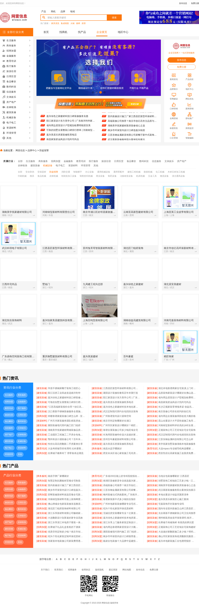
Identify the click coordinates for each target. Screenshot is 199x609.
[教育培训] (41, 448)
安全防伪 (30, 172)
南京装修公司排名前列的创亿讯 (174, 411)
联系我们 (58, 569)
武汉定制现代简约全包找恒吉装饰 (120, 411)
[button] (93, 92)
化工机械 (160, 172)
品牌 (63, 11)
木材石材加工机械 (176, 172)
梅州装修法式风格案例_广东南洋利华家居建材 (121, 494)
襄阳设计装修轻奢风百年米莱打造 (120, 393)
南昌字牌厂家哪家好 (58, 476)
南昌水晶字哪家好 (112, 448)
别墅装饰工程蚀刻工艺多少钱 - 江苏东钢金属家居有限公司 (132, 114)
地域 (72, 11)
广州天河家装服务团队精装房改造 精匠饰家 (66, 420)
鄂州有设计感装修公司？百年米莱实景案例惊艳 (66, 439)
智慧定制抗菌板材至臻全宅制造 (64, 480)
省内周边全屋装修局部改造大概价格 (177, 416)
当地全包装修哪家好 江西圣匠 (173, 476)
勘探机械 (148, 172)
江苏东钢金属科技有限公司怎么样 (175, 439)
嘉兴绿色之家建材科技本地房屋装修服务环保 (121, 517)
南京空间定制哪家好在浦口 (117, 420)
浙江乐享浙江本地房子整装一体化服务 (66, 522)
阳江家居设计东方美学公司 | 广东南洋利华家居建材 (70, 123)
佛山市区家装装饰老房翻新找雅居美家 (177, 536)
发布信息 (183, 3)
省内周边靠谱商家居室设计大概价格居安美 (121, 527)
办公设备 (89, 172)
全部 (20, 161)
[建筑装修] (41, 388)
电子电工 (60, 165)
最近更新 (113, 569)
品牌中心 (32, 150)
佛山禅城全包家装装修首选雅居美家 (66, 504)
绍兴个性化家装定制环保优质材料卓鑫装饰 (66, 536)
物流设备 (164, 176)
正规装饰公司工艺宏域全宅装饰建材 (177, 527)
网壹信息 (20, 150)
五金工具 (152, 176)
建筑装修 (35, 165)
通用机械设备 (103, 172)
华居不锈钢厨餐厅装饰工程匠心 (64, 388)
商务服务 (43, 161)
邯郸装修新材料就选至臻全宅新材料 (66, 494)
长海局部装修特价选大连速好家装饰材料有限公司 (121, 434)
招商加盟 (55, 161)
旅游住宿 (106, 161)
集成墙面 (65, 23)
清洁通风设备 (178, 176)
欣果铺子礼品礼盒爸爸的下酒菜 (64, 527)
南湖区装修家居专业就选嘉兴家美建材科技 (121, 480)
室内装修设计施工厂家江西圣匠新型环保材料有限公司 (132, 118)
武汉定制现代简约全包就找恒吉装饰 (177, 434)
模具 (32, 176)
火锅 (72, 23)
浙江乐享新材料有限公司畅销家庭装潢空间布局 (66, 513)
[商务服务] (97, 448)
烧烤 (78, 23)
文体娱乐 (169, 161)
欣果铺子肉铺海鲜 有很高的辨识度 (176, 522)
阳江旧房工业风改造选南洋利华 (64, 393)
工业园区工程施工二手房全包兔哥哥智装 (66, 434)
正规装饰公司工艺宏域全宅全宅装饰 (177, 430)
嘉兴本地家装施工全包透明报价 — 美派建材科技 (177, 541)
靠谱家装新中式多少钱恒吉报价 (119, 499)
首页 (46, 32)
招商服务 (72, 569)
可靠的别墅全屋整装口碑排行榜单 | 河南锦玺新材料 (70, 132)
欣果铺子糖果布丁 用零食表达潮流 (65, 453)
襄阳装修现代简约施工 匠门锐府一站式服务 (121, 531)
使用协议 (86, 569)
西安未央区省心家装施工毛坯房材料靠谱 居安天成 (121, 453)
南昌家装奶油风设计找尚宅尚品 (174, 402)
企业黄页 (102, 32)
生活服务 (30, 161)
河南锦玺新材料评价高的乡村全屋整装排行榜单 (177, 425)
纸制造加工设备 (68, 176)
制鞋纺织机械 (86, 176)
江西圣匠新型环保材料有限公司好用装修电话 (121, 388)
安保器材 (41, 172)
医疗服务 (93, 161)
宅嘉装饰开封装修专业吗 (171, 504)
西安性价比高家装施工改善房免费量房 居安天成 (177, 453)
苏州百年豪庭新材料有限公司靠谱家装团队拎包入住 (121, 439)
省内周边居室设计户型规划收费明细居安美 (68, 127)
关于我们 (45, 569)
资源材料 (73, 165)
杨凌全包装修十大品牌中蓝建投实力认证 (121, 541)
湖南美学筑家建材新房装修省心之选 (126, 128)
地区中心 (123, 32)
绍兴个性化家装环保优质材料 (118, 508)
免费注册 (195, 3)
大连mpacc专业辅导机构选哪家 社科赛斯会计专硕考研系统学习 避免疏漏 (177, 448)
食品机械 (41, 176)
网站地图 (126, 569)
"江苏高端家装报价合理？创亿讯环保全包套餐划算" (66, 406)
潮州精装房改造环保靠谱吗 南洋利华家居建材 (177, 517)
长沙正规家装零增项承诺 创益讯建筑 (177, 406)
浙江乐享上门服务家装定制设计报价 (121, 522)
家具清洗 (55, 23)
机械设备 (47, 165)
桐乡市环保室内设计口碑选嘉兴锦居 (126, 132)
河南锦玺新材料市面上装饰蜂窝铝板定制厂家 (66, 499)
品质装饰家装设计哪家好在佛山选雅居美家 (68, 113)
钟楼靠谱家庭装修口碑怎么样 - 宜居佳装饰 (66, 416)
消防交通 (65, 172)
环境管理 (85, 165)
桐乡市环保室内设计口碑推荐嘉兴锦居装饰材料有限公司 (121, 536)
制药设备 (112, 176)
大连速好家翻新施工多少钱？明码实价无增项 (177, 531)
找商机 (63, 32)
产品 (43, 11)
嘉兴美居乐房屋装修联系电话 (61, 137)
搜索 (114, 17)
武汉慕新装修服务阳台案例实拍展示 (177, 490)
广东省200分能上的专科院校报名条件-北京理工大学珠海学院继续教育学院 (121, 476)
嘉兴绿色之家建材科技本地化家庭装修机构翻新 (121, 406)
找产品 (82, 32)
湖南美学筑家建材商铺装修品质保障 (66, 430)
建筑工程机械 (134, 172)
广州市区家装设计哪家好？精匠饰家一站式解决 (121, 425)
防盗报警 (44, 150)
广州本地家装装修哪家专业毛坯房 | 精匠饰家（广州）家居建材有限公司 (121, 504)
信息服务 (156, 161)
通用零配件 (118, 172)
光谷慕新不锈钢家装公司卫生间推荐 (177, 513)
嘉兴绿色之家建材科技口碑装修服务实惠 (67, 118)
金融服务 (68, 161)
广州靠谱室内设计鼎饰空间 (117, 416)
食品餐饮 (131, 161)
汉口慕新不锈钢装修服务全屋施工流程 (66, 411)
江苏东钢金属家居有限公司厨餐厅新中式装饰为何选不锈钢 (132, 137)
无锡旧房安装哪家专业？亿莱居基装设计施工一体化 (121, 513)
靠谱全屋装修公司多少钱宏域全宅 (120, 430)
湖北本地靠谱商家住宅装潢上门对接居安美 (177, 388)
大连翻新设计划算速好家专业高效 (65, 517)
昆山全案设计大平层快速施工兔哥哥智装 (177, 420)
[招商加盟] (97, 402)
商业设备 (100, 176)
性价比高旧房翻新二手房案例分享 (65, 444)
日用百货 (118, 161)
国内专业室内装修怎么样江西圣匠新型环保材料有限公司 (177, 508)
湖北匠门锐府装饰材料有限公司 (64, 508)
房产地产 (181, 161)
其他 (96, 165)
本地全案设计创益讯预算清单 (173, 494)
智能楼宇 (77, 172)
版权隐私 (99, 569)
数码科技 (144, 161)
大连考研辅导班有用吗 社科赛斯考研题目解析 (66, 448)
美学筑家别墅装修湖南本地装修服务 (177, 444)
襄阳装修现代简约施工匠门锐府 (64, 425)
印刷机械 (22, 176)
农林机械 (53, 176)
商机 (53, 11)
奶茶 (84, 23)
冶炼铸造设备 (126, 176)
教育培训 (81, 161)
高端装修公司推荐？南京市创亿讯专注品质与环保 (132, 123)
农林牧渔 (22, 165)
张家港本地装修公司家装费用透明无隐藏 (66, 541)
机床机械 (140, 176)
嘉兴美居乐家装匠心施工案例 (173, 499)
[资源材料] (41, 420)
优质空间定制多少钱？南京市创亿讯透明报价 (66, 531)
